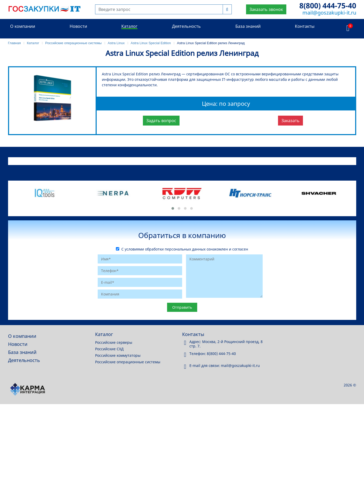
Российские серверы (113, 342)
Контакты (304, 26)
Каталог (129, 26)
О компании (22, 26)
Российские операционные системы (127, 361)
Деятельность (186, 26)
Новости (78, 26)
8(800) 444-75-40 (327, 5)
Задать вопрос (161, 120)
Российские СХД (109, 348)
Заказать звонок (266, 9)
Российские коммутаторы (118, 355)
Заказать (290, 120)
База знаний (248, 26)
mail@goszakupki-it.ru (329, 12)
